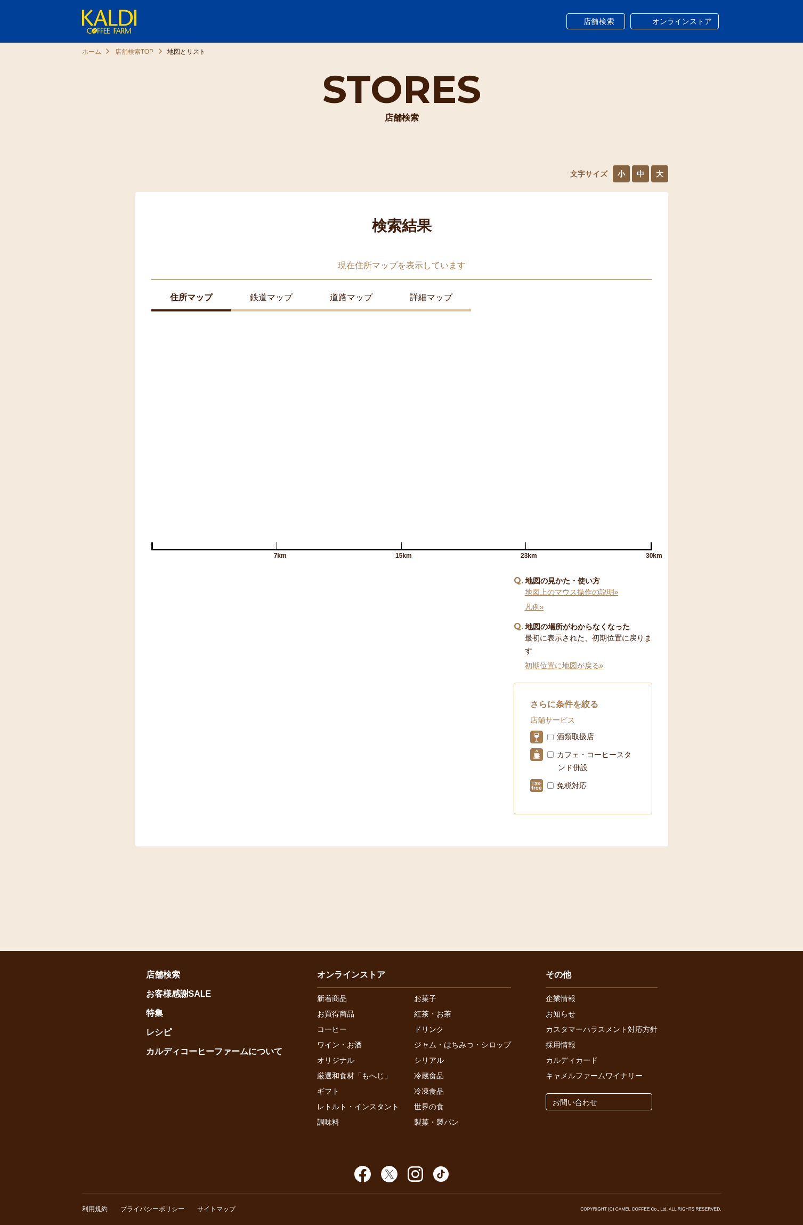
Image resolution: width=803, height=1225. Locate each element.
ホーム (91, 51)
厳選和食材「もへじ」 (354, 1075)
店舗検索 (599, 21)
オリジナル (335, 1060)
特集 (154, 1013)
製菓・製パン (436, 1122)
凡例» (534, 607)
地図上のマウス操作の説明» (572, 592)
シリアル (429, 1060)
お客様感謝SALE (179, 993)
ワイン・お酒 (339, 1044)
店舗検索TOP (134, 51)
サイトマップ (216, 1209)
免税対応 (572, 785)
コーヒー (332, 1029)
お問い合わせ (575, 1102)
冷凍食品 (429, 1091)
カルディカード (572, 1060)
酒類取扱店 (575, 736)
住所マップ (191, 297)
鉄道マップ (271, 297)
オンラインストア (682, 21)
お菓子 (425, 998)
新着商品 (332, 998)
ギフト (328, 1091)
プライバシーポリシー (152, 1209)
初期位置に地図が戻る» (564, 665)
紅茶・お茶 (432, 1014)
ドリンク (429, 1029)
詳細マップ (431, 297)
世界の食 (429, 1106)
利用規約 (95, 1209)
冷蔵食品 (429, 1075)
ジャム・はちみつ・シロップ (462, 1044)
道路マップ (351, 297)
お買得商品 (335, 1014)
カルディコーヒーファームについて (214, 1051)
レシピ (159, 1032)
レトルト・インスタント (358, 1106)
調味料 (328, 1122)
